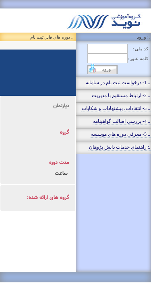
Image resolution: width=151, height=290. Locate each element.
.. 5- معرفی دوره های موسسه (120, 134)
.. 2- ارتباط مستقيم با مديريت (121, 95)
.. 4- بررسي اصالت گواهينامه (121, 121)
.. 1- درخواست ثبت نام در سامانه (118, 82)
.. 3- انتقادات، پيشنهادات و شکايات (116, 108)
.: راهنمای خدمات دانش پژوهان (119, 147)
